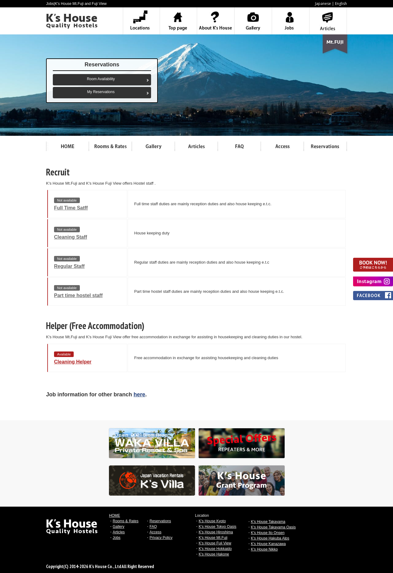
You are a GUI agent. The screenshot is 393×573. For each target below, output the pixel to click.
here (139, 394)
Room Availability (101, 79)
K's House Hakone (214, 554)
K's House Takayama (268, 522)
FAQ (153, 526)
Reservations (160, 521)
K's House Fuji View (215, 543)
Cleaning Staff (70, 237)
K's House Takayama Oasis (273, 527)
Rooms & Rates (125, 521)
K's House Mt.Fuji (213, 538)
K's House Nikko (264, 549)
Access (155, 532)
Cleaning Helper (72, 361)
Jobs (116, 538)
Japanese (323, 3)
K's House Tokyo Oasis (217, 526)
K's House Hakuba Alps (270, 538)
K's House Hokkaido (215, 549)
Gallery (118, 526)
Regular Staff (69, 266)
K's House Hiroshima (216, 532)
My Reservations (101, 92)
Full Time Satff (71, 207)
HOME (114, 515)
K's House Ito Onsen (268, 533)
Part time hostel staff (78, 295)
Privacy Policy (161, 538)
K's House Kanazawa (268, 544)
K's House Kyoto (212, 521)
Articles (119, 532)
